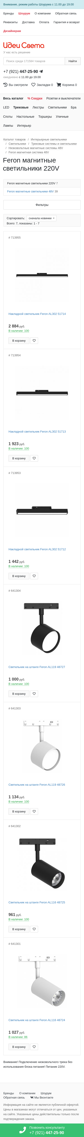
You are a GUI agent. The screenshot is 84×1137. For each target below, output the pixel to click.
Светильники (57, 107)
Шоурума (45, 4)
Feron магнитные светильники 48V (32, 191)
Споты (8, 116)
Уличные (62, 116)
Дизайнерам (12, 31)
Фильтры (42, 205)
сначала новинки (40, 218)
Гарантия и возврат (67, 22)
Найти (73, 61)
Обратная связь (66, 13)
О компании (42, 13)
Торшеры (45, 116)
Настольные (25, 116)
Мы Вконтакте (41, 1097)
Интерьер (24, 125)
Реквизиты (10, 22)
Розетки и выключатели (63, 98)
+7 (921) (20, 71)
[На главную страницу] (26, 45)
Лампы (8, 125)
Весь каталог (13, 98)
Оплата (44, 22)
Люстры (38, 107)
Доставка (28, 22)
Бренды (8, 13)
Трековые (20, 107)
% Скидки (35, 98)
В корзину (19, 340)
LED (6, 107)
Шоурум (24, 13)
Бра (73, 107)
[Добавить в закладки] (34, 340)
